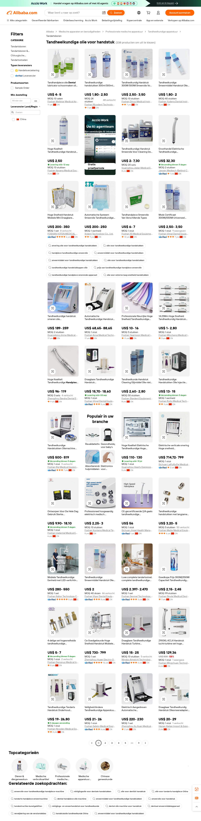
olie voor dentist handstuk (131, 791)
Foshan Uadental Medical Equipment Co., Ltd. (63, 533)
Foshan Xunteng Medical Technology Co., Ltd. (100, 530)
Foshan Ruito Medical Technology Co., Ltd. (174, 401)
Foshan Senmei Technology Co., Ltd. (137, 596)
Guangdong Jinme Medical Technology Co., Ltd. (63, 335)
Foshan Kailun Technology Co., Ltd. (63, 596)
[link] (196, 789)
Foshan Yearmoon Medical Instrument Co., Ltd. (137, 335)
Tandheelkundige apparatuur (163, 31)
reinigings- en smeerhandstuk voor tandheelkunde (73, 806)
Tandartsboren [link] (53, 36)
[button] (104, 13)
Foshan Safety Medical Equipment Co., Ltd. (100, 726)
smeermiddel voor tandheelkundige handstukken (118, 253)
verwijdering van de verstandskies (28, 813)
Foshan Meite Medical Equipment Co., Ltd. (174, 530)
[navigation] (25, 387)
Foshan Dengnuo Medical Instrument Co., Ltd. (63, 662)
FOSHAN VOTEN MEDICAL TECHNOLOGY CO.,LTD (63, 233)
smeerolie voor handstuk (161, 798)
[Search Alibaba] (73, 13)
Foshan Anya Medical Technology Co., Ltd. (100, 335)
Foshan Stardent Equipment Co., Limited (137, 398)
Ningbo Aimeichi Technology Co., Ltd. (137, 659)
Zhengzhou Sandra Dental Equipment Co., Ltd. (63, 398)
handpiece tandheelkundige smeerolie (68, 253)
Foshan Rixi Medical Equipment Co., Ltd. (63, 467)
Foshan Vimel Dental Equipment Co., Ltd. (174, 233)
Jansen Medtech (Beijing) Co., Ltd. (174, 170)
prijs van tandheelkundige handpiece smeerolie (118, 267)
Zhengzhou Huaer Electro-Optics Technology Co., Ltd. (100, 659)
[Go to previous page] (92, 743)
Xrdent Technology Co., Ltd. (99, 233)
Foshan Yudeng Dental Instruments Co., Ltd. (174, 101)
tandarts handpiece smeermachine (29, 798)
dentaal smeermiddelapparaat (164, 806)
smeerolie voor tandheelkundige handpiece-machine (37, 791)
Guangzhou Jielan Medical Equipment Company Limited (137, 167)
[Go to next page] (145, 743)
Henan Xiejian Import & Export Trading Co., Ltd (174, 726)
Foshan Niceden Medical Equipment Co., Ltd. (63, 728)
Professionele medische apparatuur (124, 31)
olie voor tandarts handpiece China (170, 791)
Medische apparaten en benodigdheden (79, 31)
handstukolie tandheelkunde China (70, 813)
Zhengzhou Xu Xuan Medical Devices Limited (137, 726)
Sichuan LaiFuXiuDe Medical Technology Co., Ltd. (174, 464)
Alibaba (50, 31)
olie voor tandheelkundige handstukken (123, 245)
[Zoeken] (116, 12)
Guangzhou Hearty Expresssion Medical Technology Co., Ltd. (137, 467)
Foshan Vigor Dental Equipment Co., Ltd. (100, 596)
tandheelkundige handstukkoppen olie (67, 267)
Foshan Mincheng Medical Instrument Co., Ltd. (174, 335)
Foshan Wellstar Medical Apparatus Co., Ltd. (63, 101)
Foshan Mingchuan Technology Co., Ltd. (174, 663)
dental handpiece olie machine (70, 798)
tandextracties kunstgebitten (26, 806)
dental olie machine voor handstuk (123, 806)
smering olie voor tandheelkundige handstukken (72, 245)
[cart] (149, 13)
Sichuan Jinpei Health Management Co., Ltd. (137, 530)
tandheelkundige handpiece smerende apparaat (72, 275)
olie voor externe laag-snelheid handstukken (126, 275)
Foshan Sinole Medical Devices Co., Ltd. (174, 596)
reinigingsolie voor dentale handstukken (90, 791)
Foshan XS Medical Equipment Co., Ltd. (137, 233)
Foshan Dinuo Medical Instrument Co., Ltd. (137, 101)
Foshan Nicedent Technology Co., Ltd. (100, 104)
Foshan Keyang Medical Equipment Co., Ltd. (63, 170)
